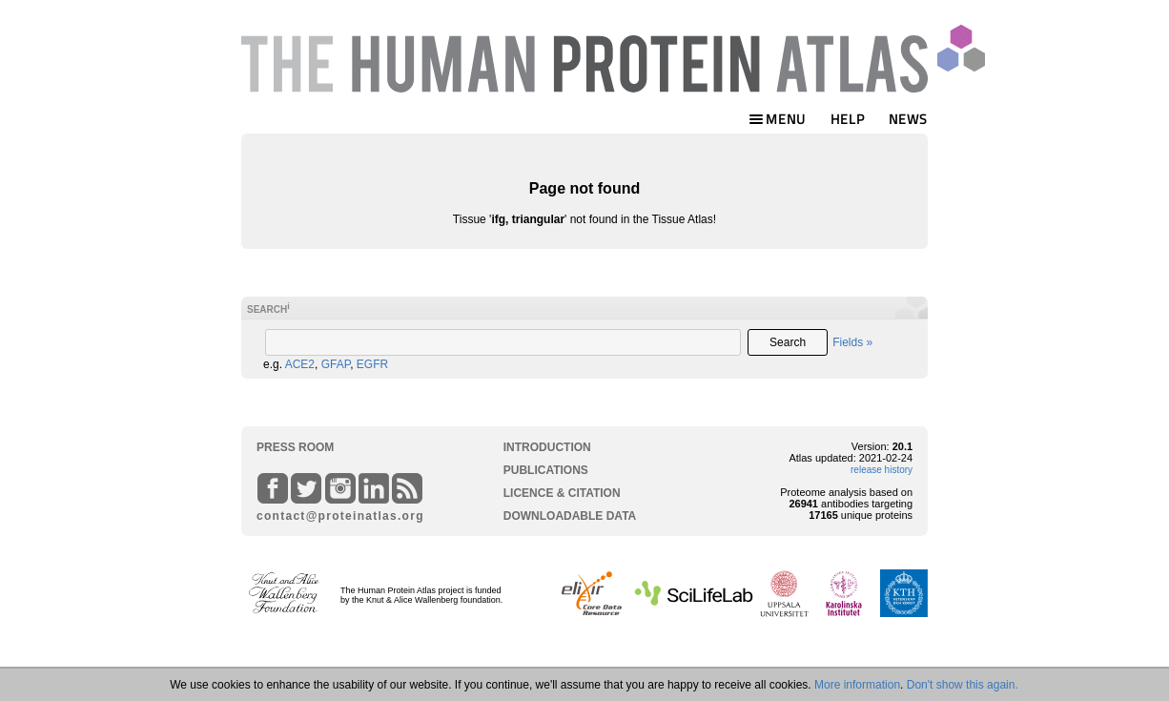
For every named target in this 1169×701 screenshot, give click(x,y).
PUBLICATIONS (545, 470)
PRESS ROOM (295, 447)
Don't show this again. (962, 684)
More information (857, 684)
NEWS (908, 119)
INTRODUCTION (547, 447)
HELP (848, 119)
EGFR (372, 364)
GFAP (335, 364)
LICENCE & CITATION (562, 493)
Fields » (852, 342)
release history (882, 469)
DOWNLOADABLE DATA (570, 516)
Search (787, 342)
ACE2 (300, 364)
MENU (777, 119)
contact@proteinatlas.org (332, 516)
